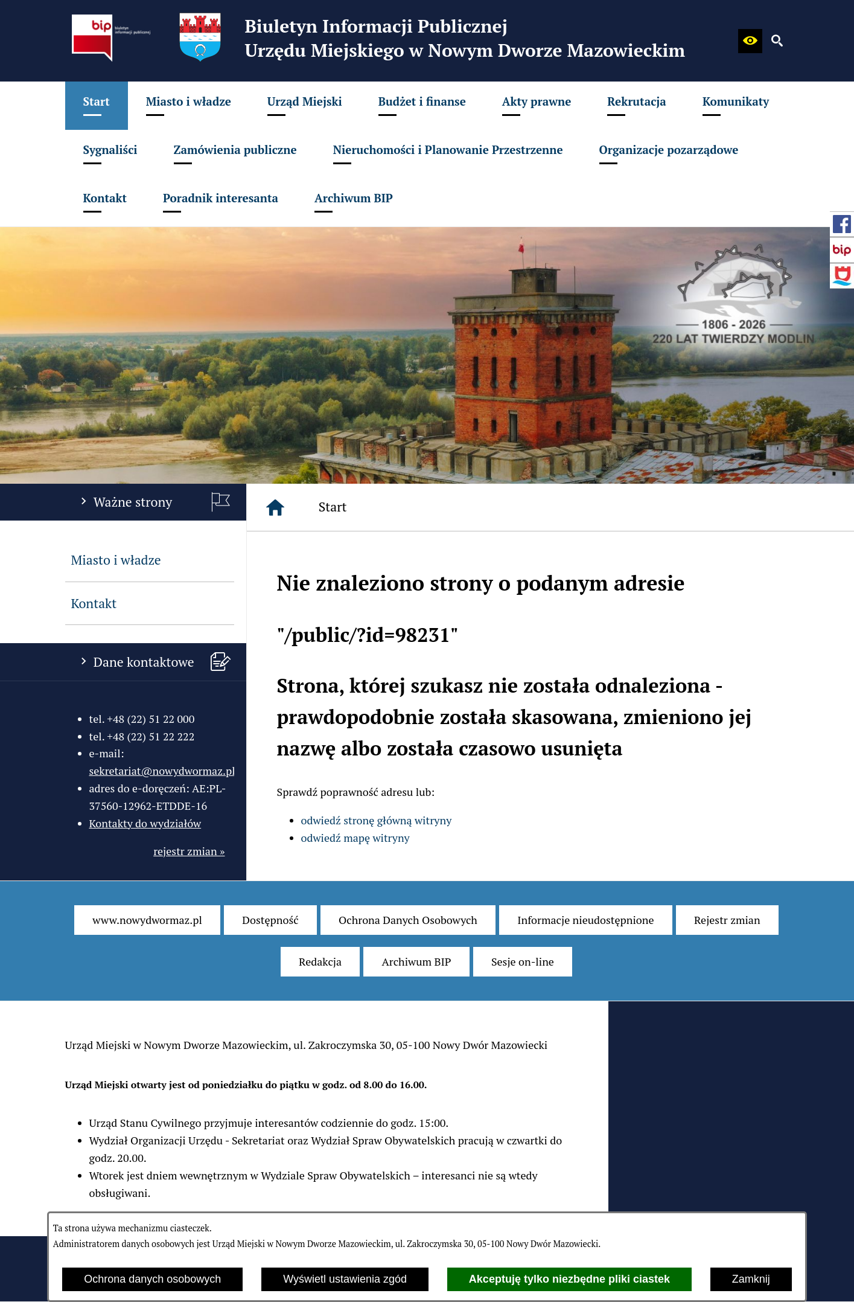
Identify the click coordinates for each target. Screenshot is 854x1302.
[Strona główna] (275, 507)
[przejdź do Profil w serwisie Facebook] (842, 224)
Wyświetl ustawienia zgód (345, 1279)
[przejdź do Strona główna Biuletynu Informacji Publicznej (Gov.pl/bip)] (842, 250)
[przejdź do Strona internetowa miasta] (842, 276)
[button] (750, 41)
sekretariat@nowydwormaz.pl (162, 770)
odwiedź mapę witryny (355, 837)
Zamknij (751, 1279)
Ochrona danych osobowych (152, 1279)
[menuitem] (96, 106)
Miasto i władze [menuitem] (116, 559)
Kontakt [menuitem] (94, 603)
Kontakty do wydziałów (145, 823)
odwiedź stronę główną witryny (376, 820)
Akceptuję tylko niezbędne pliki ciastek (569, 1279)
